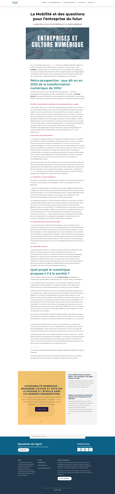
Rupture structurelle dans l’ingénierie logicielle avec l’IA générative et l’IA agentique (80, 397)
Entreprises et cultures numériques (67, 24)
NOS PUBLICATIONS (69, 2)
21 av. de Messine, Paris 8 (44, 468)
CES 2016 (33, 171)
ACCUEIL (44, 2)
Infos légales (54, 488)
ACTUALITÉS (81, 2)
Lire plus (41, 414)
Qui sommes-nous (63, 488)
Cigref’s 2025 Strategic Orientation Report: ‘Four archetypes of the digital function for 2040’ (80, 376)
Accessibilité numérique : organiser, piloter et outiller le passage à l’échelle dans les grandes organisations (41, 394)
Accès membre (64, 478)
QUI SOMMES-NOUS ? (54, 2)
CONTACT (90, 2)
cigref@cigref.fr (41, 462)
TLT (50, 488)
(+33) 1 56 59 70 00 (42, 465)
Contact (70, 488)
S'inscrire (22, 450)
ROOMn (52, 65)
